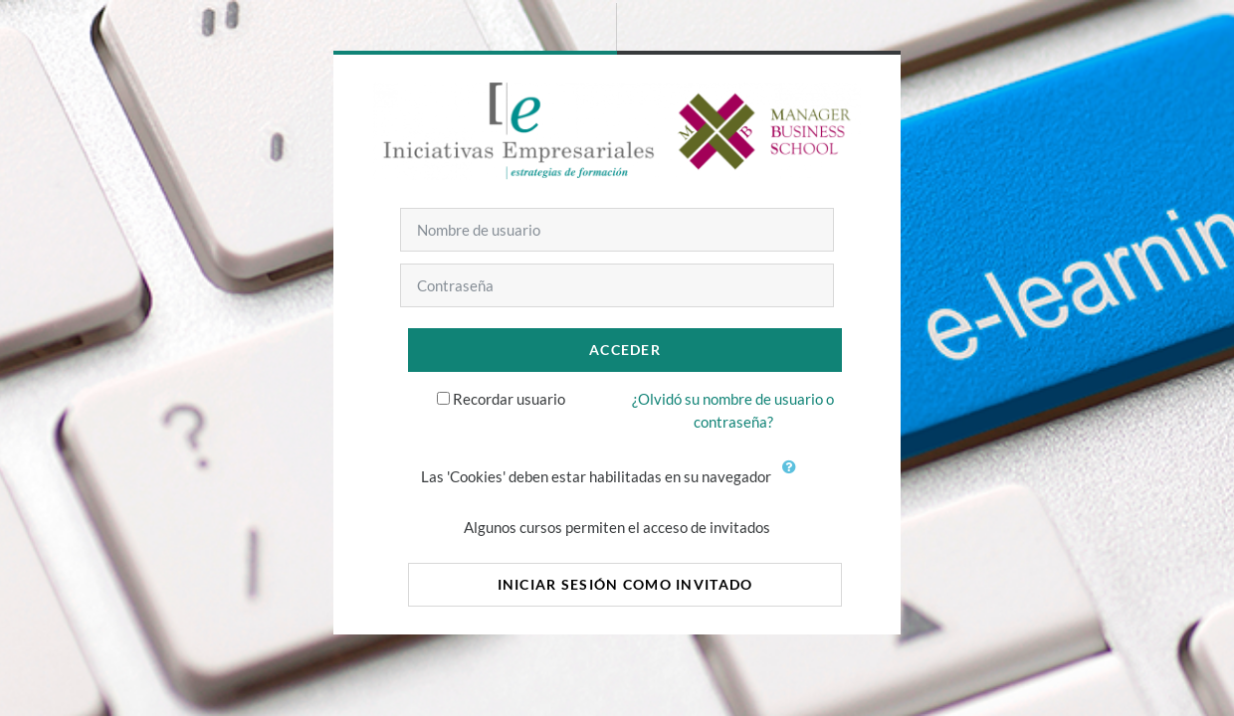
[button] (794, 478)
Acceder (625, 349)
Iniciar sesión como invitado (625, 584)
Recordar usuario (509, 399)
